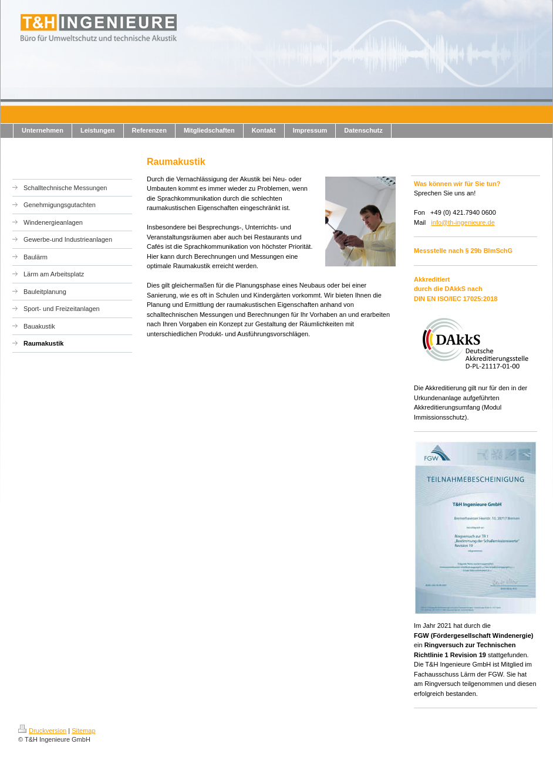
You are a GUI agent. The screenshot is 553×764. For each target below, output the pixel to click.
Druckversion (42, 730)
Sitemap (83, 730)
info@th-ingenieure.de (462, 222)
